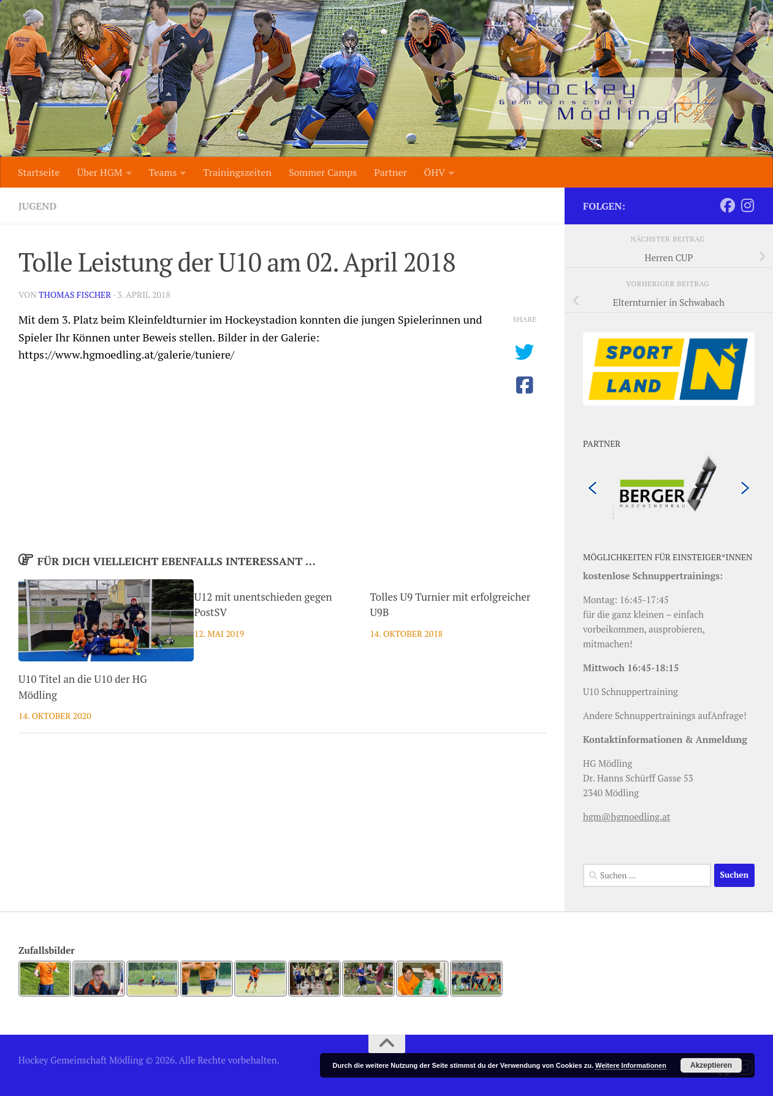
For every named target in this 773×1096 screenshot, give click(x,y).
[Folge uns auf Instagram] (747, 205)
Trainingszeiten (237, 172)
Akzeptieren (711, 1065)
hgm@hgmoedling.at (627, 816)
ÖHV (434, 172)
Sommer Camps (323, 172)
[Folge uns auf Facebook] (727, 205)
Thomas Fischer (75, 294)
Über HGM (99, 172)
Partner (390, 172)
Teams (163, 172)
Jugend (37, 206)
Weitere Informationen (630, 1065)
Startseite (38, 172)
